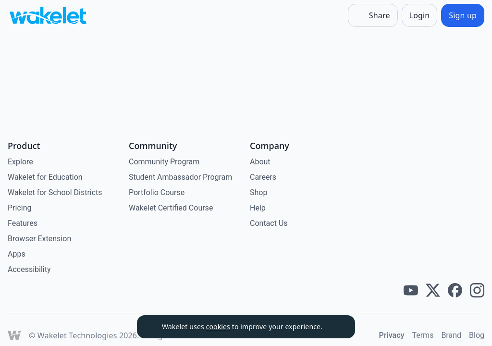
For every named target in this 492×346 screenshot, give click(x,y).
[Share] (373, 15)
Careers (263, 177)
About (260, 161)
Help (258, 207)
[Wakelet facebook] (455, 290)
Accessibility (29, 269)
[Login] (420, 15)
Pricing (20, 207)
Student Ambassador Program (180, 177)
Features (22, 223)
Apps (16, 254)
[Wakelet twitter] (433, 290)
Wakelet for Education (45, 177)
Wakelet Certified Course (171, 207)
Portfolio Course (156, 192)
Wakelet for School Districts (55, 192)
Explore (20, 161)
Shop (258, 192)
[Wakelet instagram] (477, 290)
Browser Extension (39, 238)
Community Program (164, 161)
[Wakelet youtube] (411, 290)
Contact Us (269, 223)
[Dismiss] (336, 326)
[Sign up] (462, 15)
